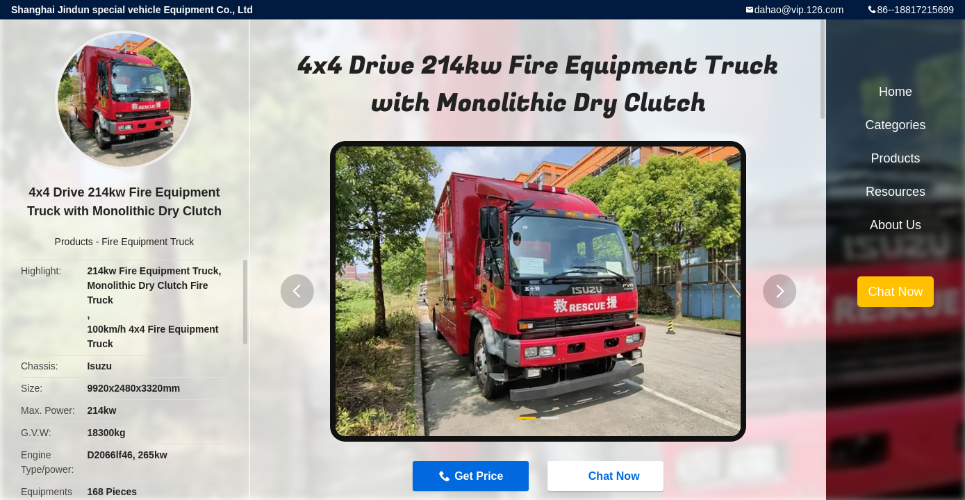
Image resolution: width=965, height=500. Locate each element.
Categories (895, 125)
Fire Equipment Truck (147, 241)
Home (895, 92)
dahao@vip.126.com (799, 9)
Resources (895, 192)
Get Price (478, 476)
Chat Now (607, 475)
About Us (895, 225)
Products (74, 241)
